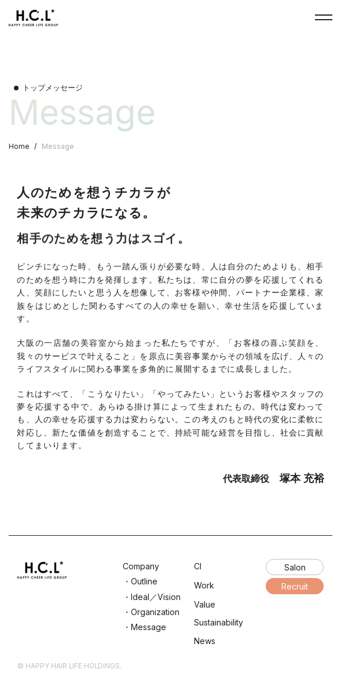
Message (148, 627)
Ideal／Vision (156, 597)
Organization (155, 612)
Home (19, 146)
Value (204, 604)
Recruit (294, 586)
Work (204, 585)
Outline (144, 581)
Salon (295, 567)
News (204, 641)
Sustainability (218, 622)
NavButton (323, 17)
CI (197, 566)
